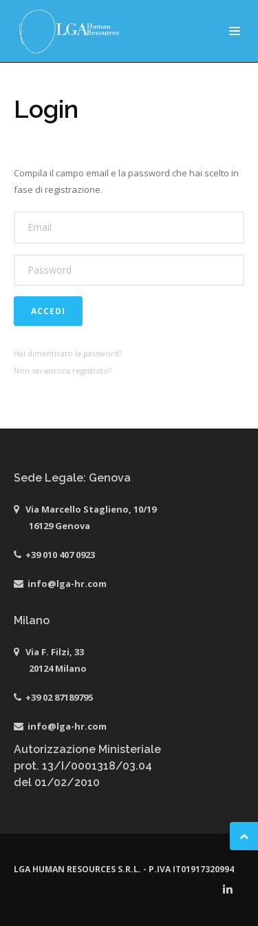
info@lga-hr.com (67, 583)
